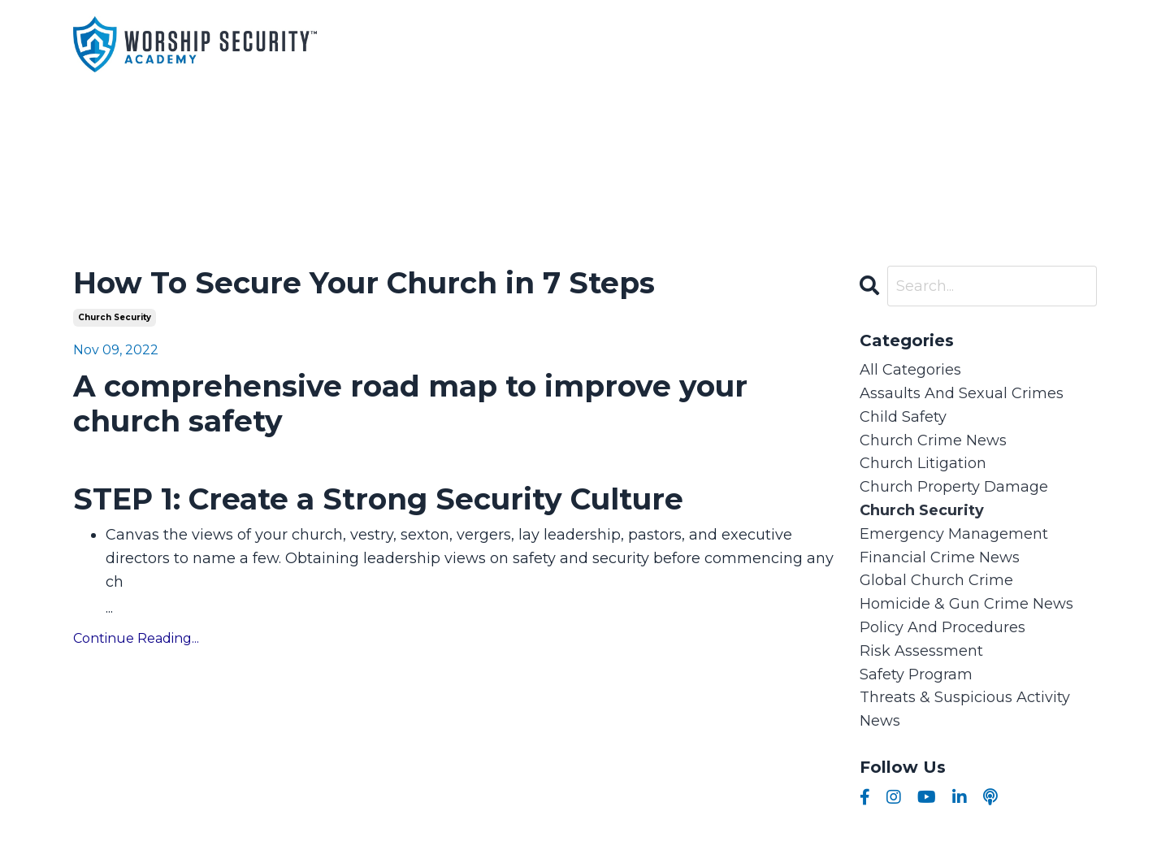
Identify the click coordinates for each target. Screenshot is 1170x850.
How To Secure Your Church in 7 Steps (364, 283)
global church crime (936, 580)
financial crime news (940, 557)
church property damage (954, 487)
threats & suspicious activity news (965, 709)
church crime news (933, 440)
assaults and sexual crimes (962, 393)
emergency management (954, 534)
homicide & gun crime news (966, 604)
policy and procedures (942, 627)
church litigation (923, 463)
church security (114, 317)
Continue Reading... (136, 638)
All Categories (910, 370)
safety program (916, 674)
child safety (903, 417)
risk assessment (921, 651)
